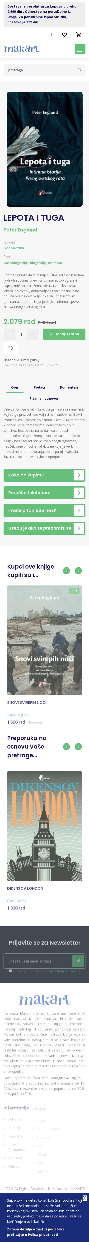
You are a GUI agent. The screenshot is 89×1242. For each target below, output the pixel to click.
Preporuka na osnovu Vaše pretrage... (27, 746)
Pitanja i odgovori (44, 398)
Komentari (69, 387)
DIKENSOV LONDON (25, 890)
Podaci (39, 387)
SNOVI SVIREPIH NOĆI (26, 704)
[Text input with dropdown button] (44, 70)
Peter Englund (20, 230)
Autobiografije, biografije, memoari (33, 263)
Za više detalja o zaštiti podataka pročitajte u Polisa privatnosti (36, 1232)
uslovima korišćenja (65, 973)
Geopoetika (14, 247)
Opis (15, 387)
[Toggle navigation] (80, 49)
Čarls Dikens (16, 903)
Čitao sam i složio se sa (46, 973)
